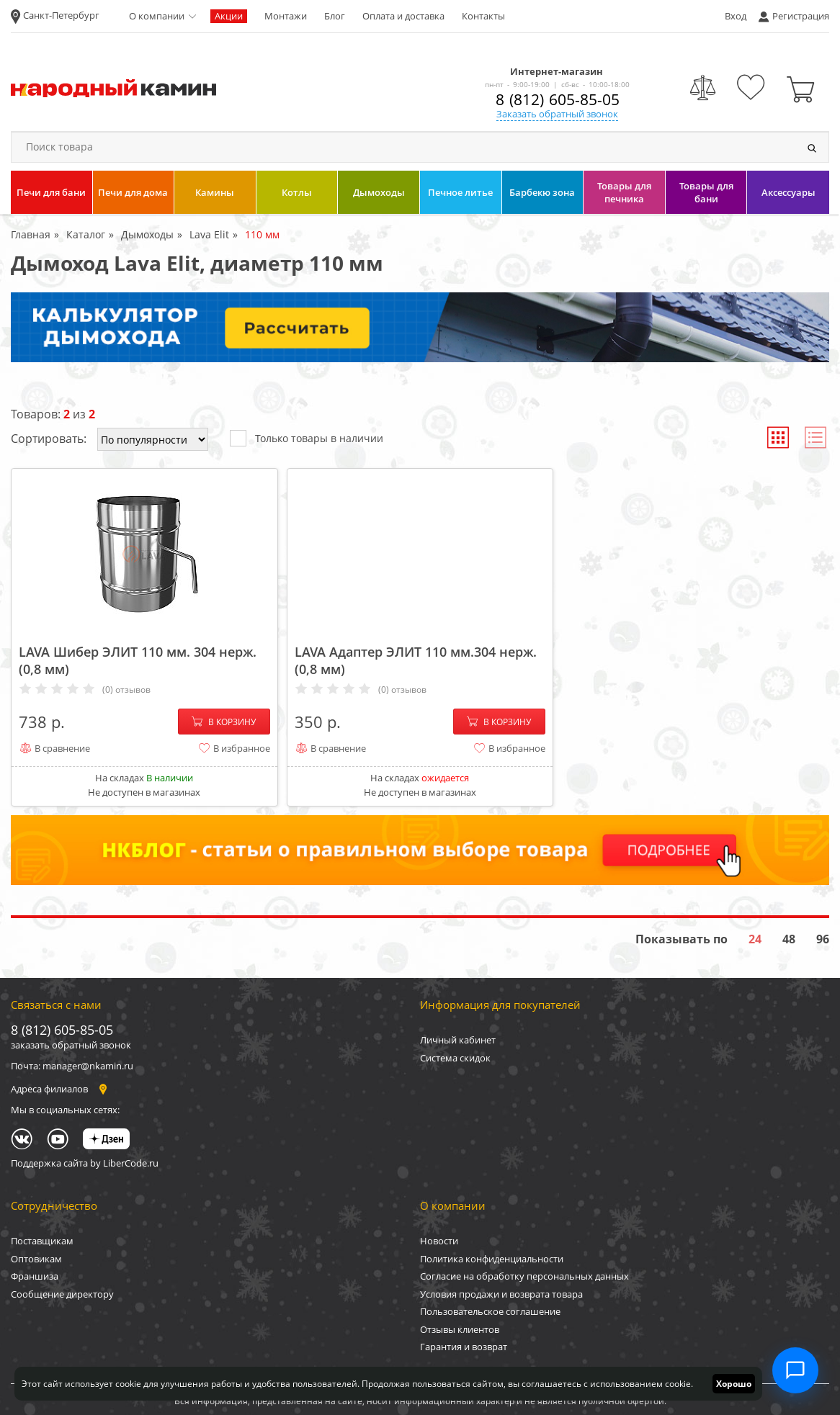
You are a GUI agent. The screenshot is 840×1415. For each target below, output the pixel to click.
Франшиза (34, 1276)
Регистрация (800, 15)
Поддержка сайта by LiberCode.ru (84, 1162)
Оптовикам (36, 1258)
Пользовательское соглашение (490, 1311)
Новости (439, 1240)
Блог (334, 15)
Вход (735, 15)
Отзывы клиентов (459, 1329)
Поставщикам (42, 1240)
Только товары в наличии (306, 437)
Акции (229, 15)
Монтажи (285, 15)
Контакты (483, 15)
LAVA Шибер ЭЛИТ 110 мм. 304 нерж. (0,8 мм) (137, 660)
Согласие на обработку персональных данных (524, 1276)
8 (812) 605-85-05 (558, 99)
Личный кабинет (458, 1039)
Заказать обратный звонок (557, 113)
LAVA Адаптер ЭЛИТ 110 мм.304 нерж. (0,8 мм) (416, 660)
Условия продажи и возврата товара (501, 1294)
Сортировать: (48, 438)
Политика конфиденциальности (491, 1258)
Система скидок (455, 1057)
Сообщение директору (62, 1294)
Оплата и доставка (403, 15)
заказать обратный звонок (71, 1044)
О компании (156, 15)
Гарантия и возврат (463, 1346)
